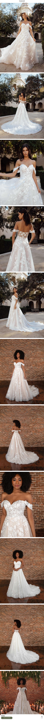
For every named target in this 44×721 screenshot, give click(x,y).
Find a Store (6, 717)
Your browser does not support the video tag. (22, 695)
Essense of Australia (22, 1)
